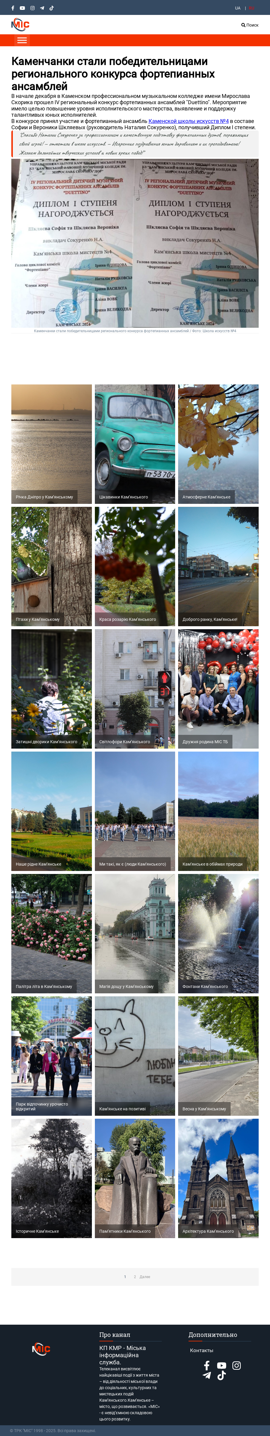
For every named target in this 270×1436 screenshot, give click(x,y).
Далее (145, 1277)
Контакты (201, 1350)
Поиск (250, 25)
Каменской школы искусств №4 (189, 121)
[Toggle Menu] (22, 40)
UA (237, 8)
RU (251, 8)
